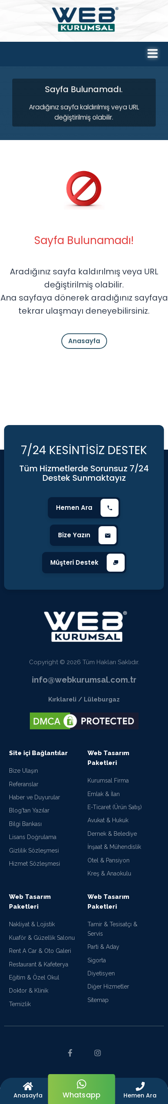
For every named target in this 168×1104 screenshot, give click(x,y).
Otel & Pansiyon (108, 863)
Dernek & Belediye (112, 837)
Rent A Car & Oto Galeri (40, 954)
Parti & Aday (103, 950)
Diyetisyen (101, 976)
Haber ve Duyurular (34, 800)
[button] (140, 1091)
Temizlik (20, 1007)
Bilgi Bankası (25, 827)
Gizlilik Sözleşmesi (34, 854)
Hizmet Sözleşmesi (34, 867)
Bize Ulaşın (23, 774)
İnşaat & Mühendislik (114, 850)
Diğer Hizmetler (108, 989)
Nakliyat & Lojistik (32, 927)
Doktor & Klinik (28, 994)
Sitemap (98, 1003)
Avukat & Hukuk (107, 823)
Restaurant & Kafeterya (38, 967)
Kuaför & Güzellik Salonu (42, 941)
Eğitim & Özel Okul (34, 980)
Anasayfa (84, 341)
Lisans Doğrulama (32, 840)
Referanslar (23, 787)
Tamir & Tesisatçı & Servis (112, 932)
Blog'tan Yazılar (29, 813)
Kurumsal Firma (108, 783)
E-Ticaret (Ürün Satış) (114, 810)
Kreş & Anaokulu (109, 876)
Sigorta (96, 963)
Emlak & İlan (103, 797)
